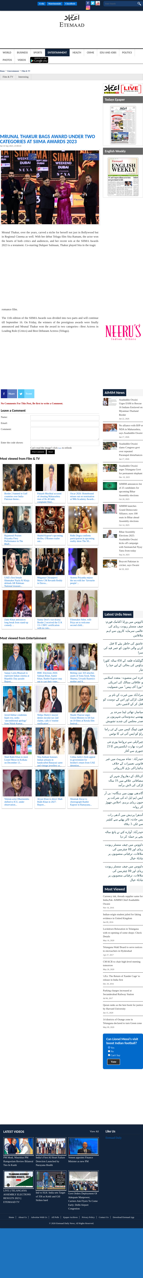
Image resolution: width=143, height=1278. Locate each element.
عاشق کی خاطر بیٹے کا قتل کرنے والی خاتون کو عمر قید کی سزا (123, 648)
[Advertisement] (27, 20)
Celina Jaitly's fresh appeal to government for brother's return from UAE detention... (82, 760)
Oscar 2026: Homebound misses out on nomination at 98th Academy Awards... (82, 496)
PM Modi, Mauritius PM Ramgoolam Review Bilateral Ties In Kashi (18, 1161)
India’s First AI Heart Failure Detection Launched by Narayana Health (50, 1161)
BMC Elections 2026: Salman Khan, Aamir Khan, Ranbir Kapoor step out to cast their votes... (49, 676)
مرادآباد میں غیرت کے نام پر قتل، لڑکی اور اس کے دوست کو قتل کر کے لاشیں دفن (123, 699)
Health (77, 52)
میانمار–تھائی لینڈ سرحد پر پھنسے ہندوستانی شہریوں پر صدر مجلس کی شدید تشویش (124, 716)
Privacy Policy (88, 1217)
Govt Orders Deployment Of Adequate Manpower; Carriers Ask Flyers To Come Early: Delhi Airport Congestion (83, 1201)
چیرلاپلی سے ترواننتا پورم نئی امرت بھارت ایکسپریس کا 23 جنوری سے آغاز (125, 746)
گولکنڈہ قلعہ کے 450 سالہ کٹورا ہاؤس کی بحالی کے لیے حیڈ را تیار (123, 665)
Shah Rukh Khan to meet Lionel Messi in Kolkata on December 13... (16, 760)
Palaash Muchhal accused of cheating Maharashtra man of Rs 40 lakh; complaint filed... (49, 497)
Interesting (23, 77)
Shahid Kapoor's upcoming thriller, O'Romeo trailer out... (50, 538)
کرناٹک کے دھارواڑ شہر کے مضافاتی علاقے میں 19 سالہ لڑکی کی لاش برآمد (125, 780)
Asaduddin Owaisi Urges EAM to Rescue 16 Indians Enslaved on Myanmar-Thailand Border (130, 407)
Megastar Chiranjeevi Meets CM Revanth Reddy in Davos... (49, 580)
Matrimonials (54, 3)
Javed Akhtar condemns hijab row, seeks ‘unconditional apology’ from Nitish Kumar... (15, 718)
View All (94, 1131)
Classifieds (70, 3)
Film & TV (26, 71)
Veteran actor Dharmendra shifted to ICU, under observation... (16, 802)
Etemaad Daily (114, 1137)
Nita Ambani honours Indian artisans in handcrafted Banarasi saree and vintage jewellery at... (50, 760)
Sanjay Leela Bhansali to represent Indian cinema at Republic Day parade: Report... (16, 676)
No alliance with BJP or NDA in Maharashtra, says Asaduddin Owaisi (131, 429)
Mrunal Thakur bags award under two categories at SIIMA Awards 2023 (47, 139)
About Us (22, 1217)
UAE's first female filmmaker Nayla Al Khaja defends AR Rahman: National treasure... (16, 581)
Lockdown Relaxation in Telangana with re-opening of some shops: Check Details (122, 933)
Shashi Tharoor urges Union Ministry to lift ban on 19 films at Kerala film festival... (82, 718)
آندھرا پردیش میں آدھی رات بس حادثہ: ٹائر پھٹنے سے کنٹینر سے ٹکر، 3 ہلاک (124, 819)
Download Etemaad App (123, 1217)
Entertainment (57, 52)
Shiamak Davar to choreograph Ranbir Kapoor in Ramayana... (81, 802)
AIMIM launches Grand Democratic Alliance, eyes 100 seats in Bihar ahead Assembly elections (129, 513)
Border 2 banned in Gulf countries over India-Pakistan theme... (15, 496)
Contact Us (104, 1217)
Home (2, 71)
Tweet (28, 393)
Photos (7, 60)
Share (11, 393)
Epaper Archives (70, 1217)
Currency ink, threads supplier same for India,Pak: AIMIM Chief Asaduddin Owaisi (123, 900)
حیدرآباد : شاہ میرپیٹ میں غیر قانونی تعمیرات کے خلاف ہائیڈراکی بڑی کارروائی (124, 763)
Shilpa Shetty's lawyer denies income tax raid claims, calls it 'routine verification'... (47, 718)
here (60, 448)
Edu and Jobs (108, 52)
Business (22, 52)
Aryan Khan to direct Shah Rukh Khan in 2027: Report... (49, 802)
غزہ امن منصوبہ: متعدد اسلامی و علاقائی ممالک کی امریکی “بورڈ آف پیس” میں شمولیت (123, 682)
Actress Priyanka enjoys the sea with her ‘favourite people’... (82, 580)
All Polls (55, 1217)
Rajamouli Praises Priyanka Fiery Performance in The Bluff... (13, 539)
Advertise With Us (39, 1217)
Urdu (41, 3)
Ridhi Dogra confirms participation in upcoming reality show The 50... (82, 538)
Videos (22, 60)
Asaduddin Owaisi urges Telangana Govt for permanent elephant (130, 469)
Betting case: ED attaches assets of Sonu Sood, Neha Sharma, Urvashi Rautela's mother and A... (82, 676)
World (7, 52)
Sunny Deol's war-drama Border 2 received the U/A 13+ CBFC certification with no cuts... (49, 623)
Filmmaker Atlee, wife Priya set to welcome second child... (80, 622)
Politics (127, 52)
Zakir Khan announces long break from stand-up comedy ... (16, 622)
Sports (38, 52)
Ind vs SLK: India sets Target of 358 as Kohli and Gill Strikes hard (50, 1196)
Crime (90, 52)
